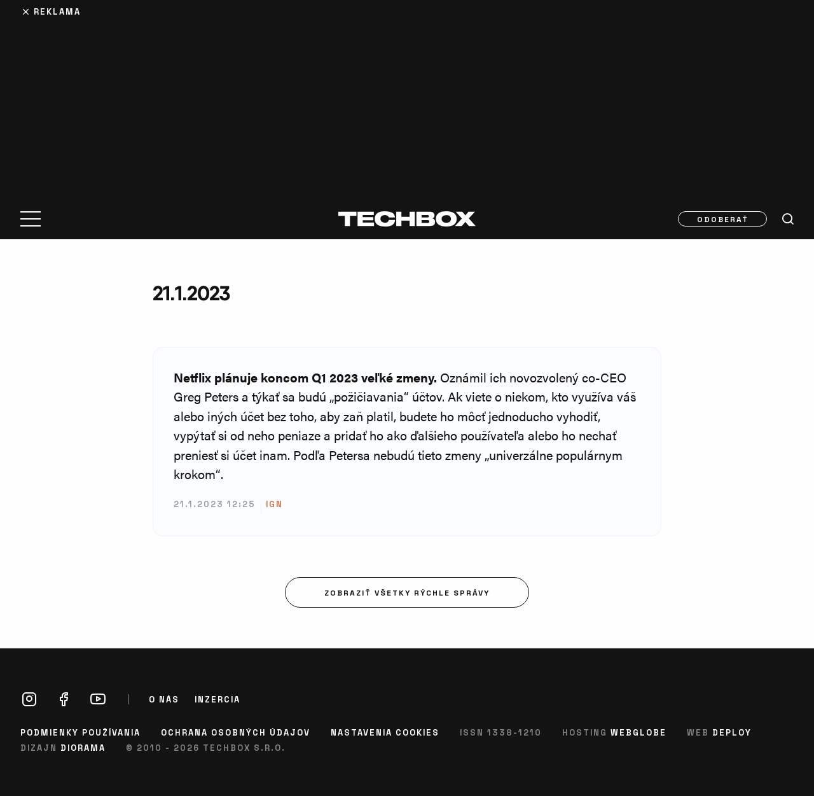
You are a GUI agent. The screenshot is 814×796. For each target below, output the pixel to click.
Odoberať (722, 219)
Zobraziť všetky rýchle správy (407, 592)
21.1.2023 (191, 293)
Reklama (57, 11)
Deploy (732, 732)
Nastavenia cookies (385, 732)
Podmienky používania (80, 732)
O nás (164, 699)
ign (274, 504)
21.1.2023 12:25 (215, 504)
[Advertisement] (407, 96)
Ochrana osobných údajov (235, 732)
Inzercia (217, 699)
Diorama (83, 747)
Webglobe (638, 732)
